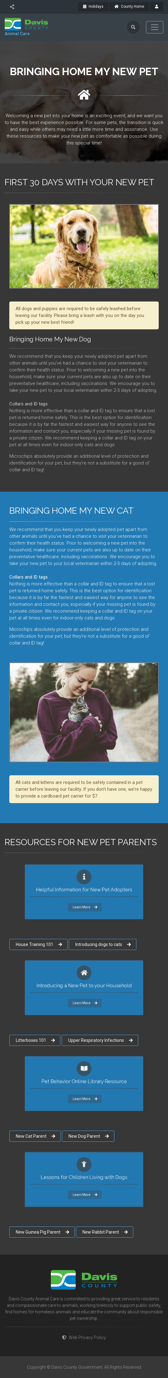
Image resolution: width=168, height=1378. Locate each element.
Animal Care (17, 33)
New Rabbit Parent (105, 1232)
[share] (12, 7)
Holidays (93, 6)
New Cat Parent (35, 1136)
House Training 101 (39, 944)
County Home (129, 6)
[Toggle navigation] (154, 27)
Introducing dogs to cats (103, 944)
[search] (133, 27)
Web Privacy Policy (84, 1337)
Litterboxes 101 (35, 1040)
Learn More (84, 901)
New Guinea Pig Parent (42, 1232)
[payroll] (156, 6)
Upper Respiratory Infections (100, 1040)
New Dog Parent (89, 1136)
